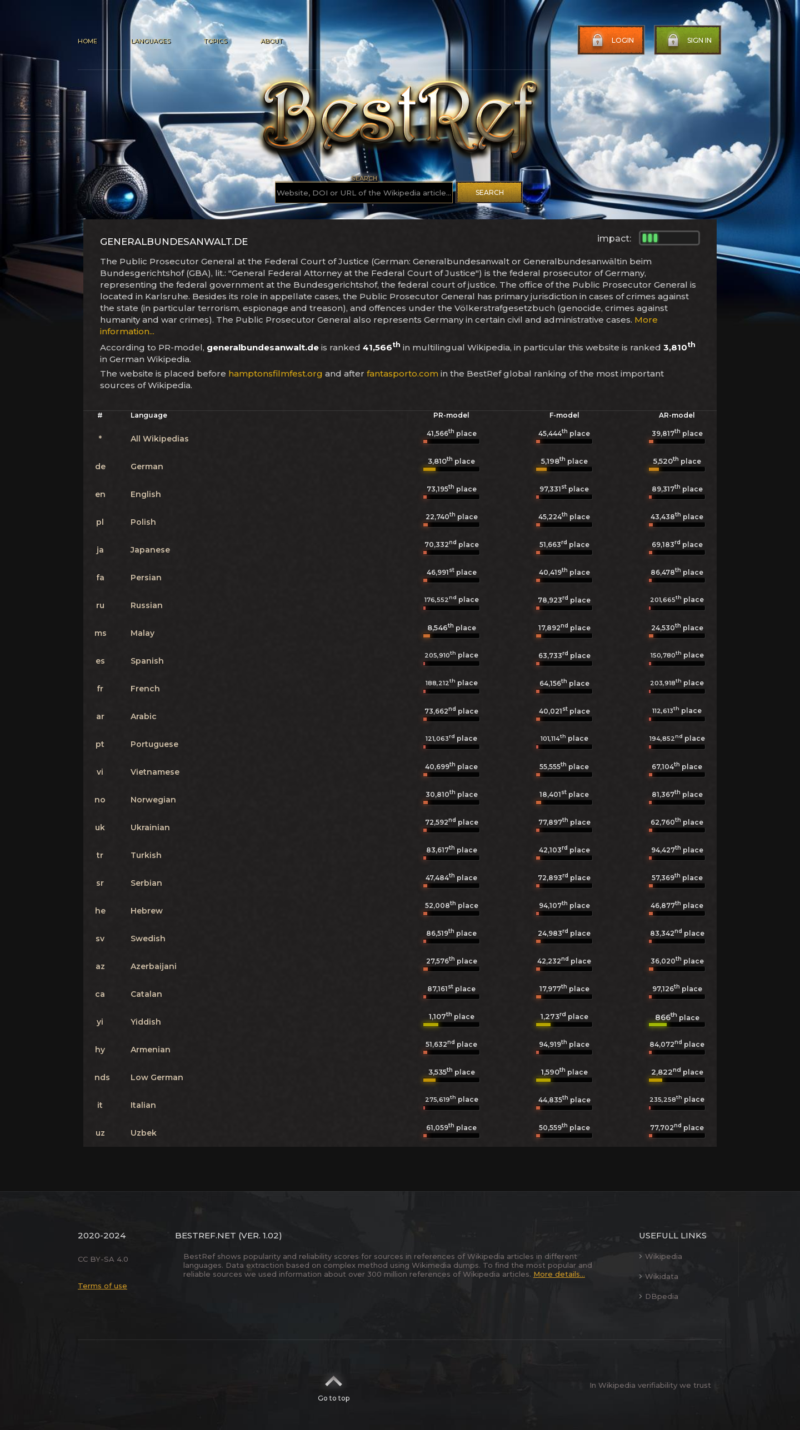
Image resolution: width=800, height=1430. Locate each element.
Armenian (151, 1050)
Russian (147, 605)
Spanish (147, 661)
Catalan (146, 994)
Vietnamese (155, 772)
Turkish (146, 855)
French (145, 689)
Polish (143, 522)
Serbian (146, 883)
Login (611, 40)
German (147, 466)
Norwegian (153, 800)
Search (490, 192)
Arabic (144, 716)
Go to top (333, 1385)
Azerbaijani (154, 966)
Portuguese (154, 744)
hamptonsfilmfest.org (275, 373)
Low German (157, 1077)
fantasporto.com (402, 373)
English (146, 494)
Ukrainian (150, 827)
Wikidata (658, 1276)
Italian (143, 1105)
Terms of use (102, 1285)
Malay (142, 633)
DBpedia (658, 1296)
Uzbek (144, 1133)
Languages (150, 41)
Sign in (688, 40)
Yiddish (146, 1022)
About (271, 41)
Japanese (150, 550)
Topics (215, 41)
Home (87, 41)
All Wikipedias (160, 439)
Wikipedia (660, 1256)
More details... (559, 1274)
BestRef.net (205, 1235)
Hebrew (147, 911)
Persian (146, 578)
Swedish (148, 939)
